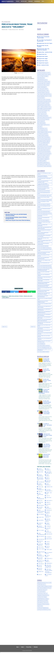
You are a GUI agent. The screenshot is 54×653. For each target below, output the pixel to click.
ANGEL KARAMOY (40, 159)
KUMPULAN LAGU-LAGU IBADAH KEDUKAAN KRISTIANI (43, 296)
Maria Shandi (47, 81)
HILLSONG (39, 74)
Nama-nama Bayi (40, 600)
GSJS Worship (40, 162)
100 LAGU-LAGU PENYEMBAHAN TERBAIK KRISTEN (44, 174)
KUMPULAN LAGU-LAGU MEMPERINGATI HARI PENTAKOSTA (44, 310)
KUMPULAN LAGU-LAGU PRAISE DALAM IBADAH (44, 326)
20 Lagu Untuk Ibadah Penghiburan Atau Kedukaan (44, 236)
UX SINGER (39, 144)
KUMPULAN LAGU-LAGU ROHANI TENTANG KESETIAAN (44, 334)
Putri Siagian (48, 146)
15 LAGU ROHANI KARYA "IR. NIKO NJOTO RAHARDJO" (44, 179)
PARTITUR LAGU (24, 1)
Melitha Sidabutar (41, 121)
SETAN (49, 609)
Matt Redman (40, 164)
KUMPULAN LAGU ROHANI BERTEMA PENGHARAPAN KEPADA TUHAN (43, 286)
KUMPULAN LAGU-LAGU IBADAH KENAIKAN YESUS (44, 299)
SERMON (46, 586)
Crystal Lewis (40, 150)
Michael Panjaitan (46, 141)
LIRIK (39, 491)
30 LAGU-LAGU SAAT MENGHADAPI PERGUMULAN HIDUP (43, 258)
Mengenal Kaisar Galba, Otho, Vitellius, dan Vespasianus (43, 49)
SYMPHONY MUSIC (41, 81)
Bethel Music (47, 124)
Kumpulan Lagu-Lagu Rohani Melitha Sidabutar (44, 339)
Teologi (49, 588)
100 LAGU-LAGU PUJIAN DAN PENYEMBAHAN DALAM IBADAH (43, 176)
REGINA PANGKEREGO (41, 96)
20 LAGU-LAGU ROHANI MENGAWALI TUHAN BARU (43, 218)
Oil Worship (40, 133)
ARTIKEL (50, 586)
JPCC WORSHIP (47, 83)
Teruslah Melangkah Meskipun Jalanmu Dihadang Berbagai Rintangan (16, 218)
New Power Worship (41, 123)
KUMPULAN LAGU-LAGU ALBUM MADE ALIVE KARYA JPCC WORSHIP (44, 294)
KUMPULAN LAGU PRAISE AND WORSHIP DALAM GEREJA (44, 278)
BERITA (47, 598)
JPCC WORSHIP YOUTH (41, 153)
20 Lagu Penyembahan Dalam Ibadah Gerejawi (44, 231)
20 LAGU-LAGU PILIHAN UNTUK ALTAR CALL (44, 213)
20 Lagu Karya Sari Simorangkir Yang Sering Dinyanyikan (44, 228)
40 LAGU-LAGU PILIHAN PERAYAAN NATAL (44, 265)
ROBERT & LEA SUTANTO (42, 99)
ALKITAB (39, 609)
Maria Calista (40, 155)
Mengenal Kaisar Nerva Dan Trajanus (45, 43)
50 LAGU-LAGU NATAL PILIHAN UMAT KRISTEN (43, 272)
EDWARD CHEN (46, 110)
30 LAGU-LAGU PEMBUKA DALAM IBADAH (44, 247)
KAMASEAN (47, 119)
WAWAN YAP (44, 103)
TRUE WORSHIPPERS (41, 78)
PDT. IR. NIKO (40, 88)
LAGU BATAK (40, 520)
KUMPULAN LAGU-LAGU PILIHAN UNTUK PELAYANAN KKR (44, 323)
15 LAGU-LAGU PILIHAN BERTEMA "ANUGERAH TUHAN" (43, 182)
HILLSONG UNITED (41, 83)
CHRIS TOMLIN (40, 94)
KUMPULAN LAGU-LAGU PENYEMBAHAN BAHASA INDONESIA (44, 315)
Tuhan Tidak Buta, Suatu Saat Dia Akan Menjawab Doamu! (46, 445)
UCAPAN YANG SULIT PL (41, 584)
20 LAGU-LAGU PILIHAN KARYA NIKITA (44, 211)
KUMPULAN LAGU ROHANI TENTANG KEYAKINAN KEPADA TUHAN (43, 291)
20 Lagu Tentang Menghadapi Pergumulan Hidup (43, 233)
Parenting (39, 595)
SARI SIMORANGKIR (41, 79)
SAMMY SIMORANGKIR (47, 166)
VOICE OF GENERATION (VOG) (42, 130)
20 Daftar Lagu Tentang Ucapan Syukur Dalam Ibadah (43, 189)
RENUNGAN (30, 1)
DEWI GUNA (39, 117)
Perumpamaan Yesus (41, 598)
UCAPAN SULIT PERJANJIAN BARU (43, 607)
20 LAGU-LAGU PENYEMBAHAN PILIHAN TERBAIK (44, 207)
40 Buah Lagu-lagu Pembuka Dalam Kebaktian (44, 261)
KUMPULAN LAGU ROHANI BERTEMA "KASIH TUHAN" (43, 280)
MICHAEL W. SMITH (46, 90)
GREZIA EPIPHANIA (41, 105)
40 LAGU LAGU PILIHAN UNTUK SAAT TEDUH (43, 263)
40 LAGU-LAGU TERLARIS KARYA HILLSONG (44, 267)
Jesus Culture (48, 96)
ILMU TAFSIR (40, 588)
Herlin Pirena (40, 115)
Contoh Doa (45, 602)
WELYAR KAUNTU (40, 101)
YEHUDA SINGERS (40, 124)
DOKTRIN (46, 600)
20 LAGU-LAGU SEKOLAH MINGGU (43, 220)
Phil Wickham (40, 166)
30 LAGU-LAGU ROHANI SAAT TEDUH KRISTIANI (43, 255)
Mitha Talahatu (46, 155)
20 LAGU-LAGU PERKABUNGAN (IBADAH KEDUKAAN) (44, 209)
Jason (48, 103)
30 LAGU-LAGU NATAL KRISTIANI (43, 246)
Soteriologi (40, 597)
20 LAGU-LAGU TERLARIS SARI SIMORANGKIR (42, 225)
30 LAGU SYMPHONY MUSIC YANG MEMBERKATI (43, 239)
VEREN (44, 117)
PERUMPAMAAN (37, 1)
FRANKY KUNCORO (48, 132)
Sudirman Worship (45, 142)
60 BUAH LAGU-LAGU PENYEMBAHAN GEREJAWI (44, 275)
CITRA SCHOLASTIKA (41, 139)
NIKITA (46, 79)
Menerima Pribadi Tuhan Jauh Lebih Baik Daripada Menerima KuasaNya (16, 215)
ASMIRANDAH (46, 159)
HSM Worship (47, 137)
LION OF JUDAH (48, 153)
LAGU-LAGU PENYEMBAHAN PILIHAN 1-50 (44, 347)
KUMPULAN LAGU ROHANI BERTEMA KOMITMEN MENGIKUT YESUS (43, 283)
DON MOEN (39, 90)
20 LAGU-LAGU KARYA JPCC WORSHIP (44, 204)
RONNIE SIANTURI (40, 148)
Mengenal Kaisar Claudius (43, 56)
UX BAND (39, 135)
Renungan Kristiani (41, 582)
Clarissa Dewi (44, 144)
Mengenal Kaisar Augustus (43, 62)
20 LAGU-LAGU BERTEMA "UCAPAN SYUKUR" (43, 202)
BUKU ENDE (40, 471)
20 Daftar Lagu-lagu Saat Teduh (43, 190)
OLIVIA (44, 146)
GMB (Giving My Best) (47, 94)
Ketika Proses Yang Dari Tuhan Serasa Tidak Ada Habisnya (18, 220)
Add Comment (21, 29)
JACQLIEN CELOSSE (47, 101)
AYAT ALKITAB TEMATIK (41, 591)
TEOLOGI (17, 1)
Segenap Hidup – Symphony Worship (45, 52)
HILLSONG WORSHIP (41, 97)
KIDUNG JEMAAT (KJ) (39, 469)
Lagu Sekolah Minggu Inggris (43, 351)
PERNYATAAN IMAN (46, 604)
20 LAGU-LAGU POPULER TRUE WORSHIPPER (43, 215)
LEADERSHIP (45, 588)
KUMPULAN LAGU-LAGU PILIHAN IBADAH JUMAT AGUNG (44, 318)
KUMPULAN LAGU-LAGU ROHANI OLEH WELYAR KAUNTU (44, 331)
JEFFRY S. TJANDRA (40, 106)
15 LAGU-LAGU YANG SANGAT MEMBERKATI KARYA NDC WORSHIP (43, 184)
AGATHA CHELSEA (47, 148)
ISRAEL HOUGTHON (41, 119)
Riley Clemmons (46, 157)
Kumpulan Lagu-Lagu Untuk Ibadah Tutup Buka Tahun (44, 342)
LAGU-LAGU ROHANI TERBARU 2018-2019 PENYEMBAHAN (44, 350)
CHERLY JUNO (40, 151)
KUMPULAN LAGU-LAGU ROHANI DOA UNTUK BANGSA (44, 328)
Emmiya (44, 160)
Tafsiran (44, 597)
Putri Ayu (39, 142)
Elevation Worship (46, 151)
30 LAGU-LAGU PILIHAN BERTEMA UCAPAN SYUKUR (44, 250)
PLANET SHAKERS (47, 74)
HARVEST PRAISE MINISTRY (42, 87)
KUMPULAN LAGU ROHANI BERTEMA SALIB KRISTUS (44, 288)
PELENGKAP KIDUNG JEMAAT (40, 478)
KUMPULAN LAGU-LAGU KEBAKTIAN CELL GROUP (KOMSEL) (44, 307)
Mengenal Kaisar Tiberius (43, 60)
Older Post (33, 326)
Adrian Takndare (41, 132)
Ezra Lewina (40, 141)
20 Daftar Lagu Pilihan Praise (43, 186)
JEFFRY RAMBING (40, 108)
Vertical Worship (45, 135)
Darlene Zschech (48, 106)
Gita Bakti (48, 72)
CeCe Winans (40, 160)
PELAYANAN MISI (44, 609)
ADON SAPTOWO (40, 110)
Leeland (39, 103)
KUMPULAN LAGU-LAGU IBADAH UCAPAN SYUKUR (44, 304)
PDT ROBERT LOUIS (47, 164)
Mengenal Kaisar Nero (42, 54)
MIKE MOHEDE (47, 139)
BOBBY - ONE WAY (40, 114)
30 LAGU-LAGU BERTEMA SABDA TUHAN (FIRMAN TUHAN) (44, 241)
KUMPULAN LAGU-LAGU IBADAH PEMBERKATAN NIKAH (43, 302)
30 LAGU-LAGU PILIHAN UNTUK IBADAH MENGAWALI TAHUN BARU (44, 253)
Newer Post (4, 326)
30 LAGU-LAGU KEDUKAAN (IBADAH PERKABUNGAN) (43, 244)
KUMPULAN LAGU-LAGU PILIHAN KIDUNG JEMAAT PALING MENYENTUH (44, 320)
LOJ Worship (45, 133)
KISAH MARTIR (40, 602)
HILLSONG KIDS (48, 117)
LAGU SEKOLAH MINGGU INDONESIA (43, 345)
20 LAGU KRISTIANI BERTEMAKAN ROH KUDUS (44, 193)
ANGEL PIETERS (47, 105)
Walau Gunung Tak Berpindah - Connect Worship (43, 37)
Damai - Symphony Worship (43, 65)
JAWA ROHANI (40, 146)
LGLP (45, 114)
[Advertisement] (27, 11)
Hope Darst (40, 126)
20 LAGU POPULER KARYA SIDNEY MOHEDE (45, 199)
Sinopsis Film (40, 606)
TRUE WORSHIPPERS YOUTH (42, 128)
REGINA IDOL (40, 157)
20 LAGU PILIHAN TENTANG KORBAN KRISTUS (43, 198)
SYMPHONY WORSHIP (41, 92)
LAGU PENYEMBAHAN (41, 343)
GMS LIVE (47, 92)
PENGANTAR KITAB (46, 595)
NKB (42, 74)
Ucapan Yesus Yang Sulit (42, 589)
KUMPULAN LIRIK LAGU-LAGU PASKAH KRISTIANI (44, 336)
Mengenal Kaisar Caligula (42, 58)
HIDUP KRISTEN (7, 1)
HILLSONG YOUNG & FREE (42, 112)
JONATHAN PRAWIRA (47, 108)
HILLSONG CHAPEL (41, 137)
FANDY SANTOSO (46, 150)
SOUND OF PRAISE (46, 85)
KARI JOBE (48, 99)
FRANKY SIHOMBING (44, 76)
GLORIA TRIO (40, 85)
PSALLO (39, 76)
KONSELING (39, 604)
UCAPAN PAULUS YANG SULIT (42, 593)
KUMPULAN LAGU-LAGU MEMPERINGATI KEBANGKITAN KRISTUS (44, 312)
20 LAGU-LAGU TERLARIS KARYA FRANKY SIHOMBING (44, 223)
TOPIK (43, 1)
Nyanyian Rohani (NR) (41, 72)
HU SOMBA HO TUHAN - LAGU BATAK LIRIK (47, 425)
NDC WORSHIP (45, 88)
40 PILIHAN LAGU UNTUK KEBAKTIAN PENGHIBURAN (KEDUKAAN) (43, 270)
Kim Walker (46, 115)
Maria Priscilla (46, 162)
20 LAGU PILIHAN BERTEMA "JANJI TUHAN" (44, 195)
